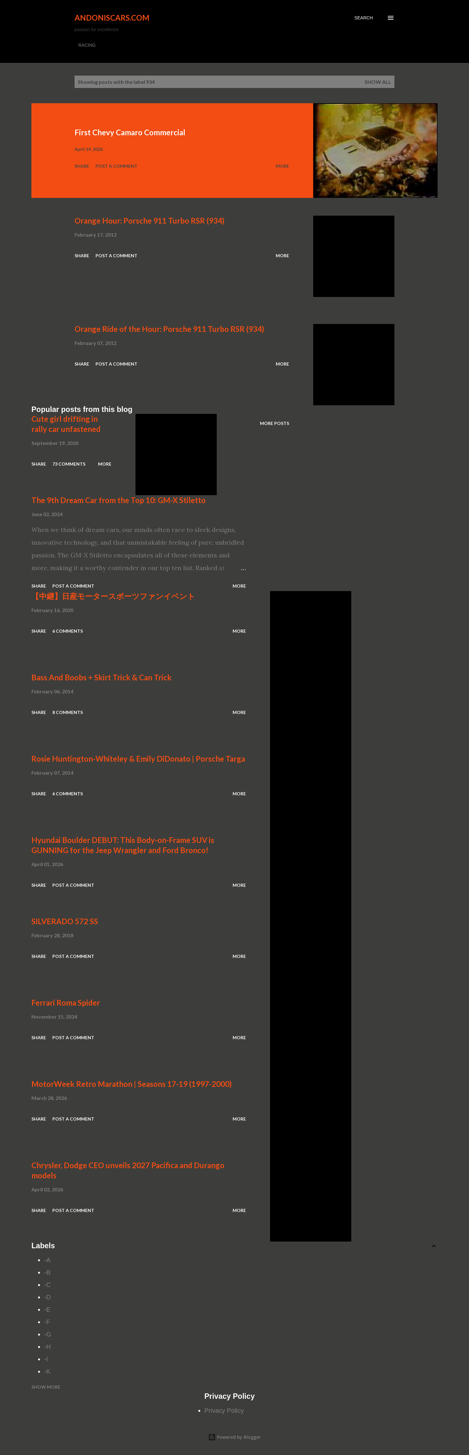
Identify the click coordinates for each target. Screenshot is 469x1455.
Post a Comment (116, 166)
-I (46, 1359)
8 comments (67, 712)
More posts (274, 423)
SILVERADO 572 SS (64, 921)
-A (47, 1259)
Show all (378, 82)
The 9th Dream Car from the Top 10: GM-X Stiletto (118, 500)
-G (47, 1334)
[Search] (363, 18)
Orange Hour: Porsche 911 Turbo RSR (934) (149, 220)
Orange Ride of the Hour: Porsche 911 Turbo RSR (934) (169, 328)
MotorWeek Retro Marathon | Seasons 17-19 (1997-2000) (131, 1083)
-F (47, 1321)
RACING (87, 45)
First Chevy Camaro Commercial (130, 132)
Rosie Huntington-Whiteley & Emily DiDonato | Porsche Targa (138, 758)
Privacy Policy (224, 1410)
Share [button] (82, 166)
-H (47, 1346)
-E (47, 1309)
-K (47, 1371)
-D (47, 1297)
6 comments (67, 631)
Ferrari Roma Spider (65, 1002)
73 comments (68, 464)
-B (47, 1272)
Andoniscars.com (112, 17)
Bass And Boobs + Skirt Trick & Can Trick (101, 677)
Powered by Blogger (234, 1437)
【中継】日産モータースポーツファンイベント (113, 596)
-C (47, 1284)
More (282, 166)
